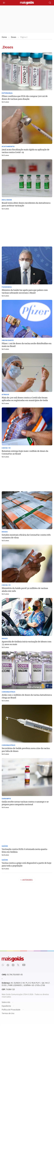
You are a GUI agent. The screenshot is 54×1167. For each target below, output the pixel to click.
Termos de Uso (8, 1013)
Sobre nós (6, 1002)
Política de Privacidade (11, 1009)
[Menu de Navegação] (4, 3)
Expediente (6, 1006)
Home (4, 37)
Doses (13, 37)
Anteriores (27, 880)
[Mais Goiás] (27, 2)
